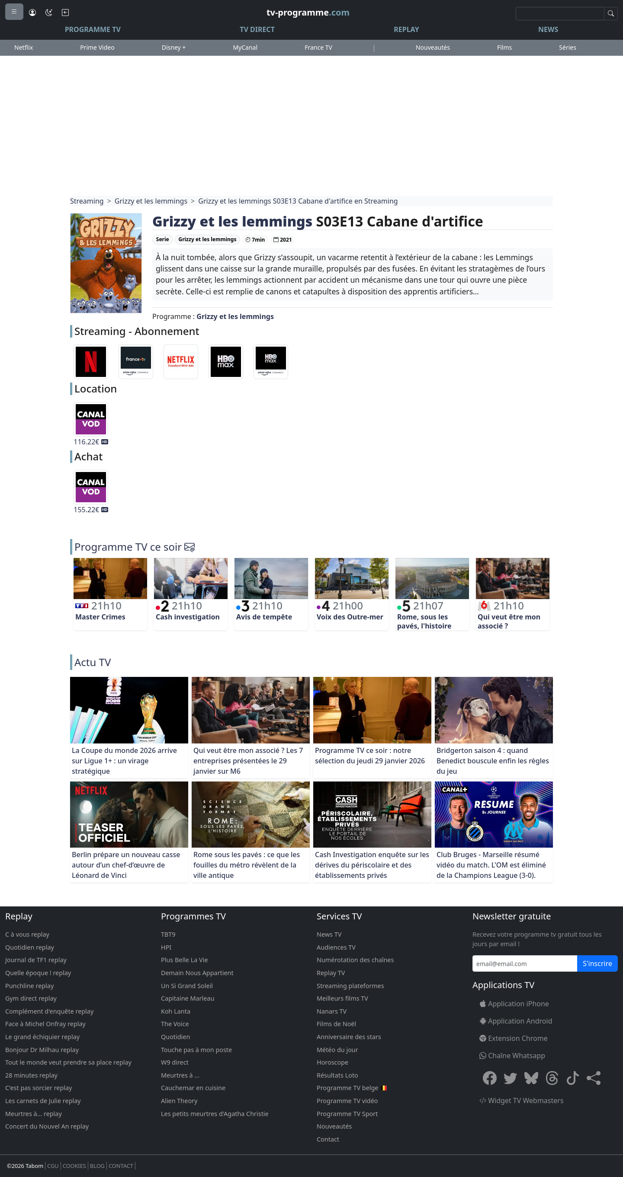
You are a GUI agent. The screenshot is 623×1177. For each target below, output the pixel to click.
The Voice (175, 1024)
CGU (53, 1166)
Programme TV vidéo (347, 1101)
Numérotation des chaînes (355, 960)
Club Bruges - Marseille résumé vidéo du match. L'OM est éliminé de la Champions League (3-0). (491, 865)
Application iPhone (514, 1003)
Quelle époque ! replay (38, 973)
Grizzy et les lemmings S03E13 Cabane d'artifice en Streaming (298, 201)
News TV (329, 934)
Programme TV (93, 29)
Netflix (23, 47)
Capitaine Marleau (187, 998)
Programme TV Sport (347, 1114)
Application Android (515, 1021)
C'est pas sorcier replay (38, 1088)
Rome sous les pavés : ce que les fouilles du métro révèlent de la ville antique (246, 865)
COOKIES (74, 1166)
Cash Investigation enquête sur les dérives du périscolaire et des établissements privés (372, 865)
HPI (166, 947)
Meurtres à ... (180, 1075)
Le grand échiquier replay (42, 1037)
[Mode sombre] (49, 12)
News (548, 29)
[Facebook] (490, 1078)
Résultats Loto (337, 1075)
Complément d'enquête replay (49, 1011)
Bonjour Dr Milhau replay (42, 1050)
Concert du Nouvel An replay (47, 1126)
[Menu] (14, 11)
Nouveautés (433, 47)
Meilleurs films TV (342, 998)
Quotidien (175, 1037)
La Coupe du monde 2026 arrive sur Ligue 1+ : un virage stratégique (124, 761)
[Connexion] (32, 12)
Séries (567, 47)
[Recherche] (560, 13)
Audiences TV (336, 947)
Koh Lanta (175, 1011)
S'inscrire (597, 963)
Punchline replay (29, 986)
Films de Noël (336, 1024)
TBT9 (168, 934)
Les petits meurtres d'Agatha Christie (215, 1114)
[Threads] (552, 1078)
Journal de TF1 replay (36, 960)
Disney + (174, 47)
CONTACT (121, 1166)
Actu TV (92, 662)
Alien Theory (179, 1101)
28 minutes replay (31, 1075)
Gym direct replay (31, 998)
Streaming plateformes (350, 986)
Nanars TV (332, 1011)
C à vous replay (27, 934)
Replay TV (331, 973)
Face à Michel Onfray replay (45, 1024)
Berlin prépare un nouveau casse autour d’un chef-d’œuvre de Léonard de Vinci (126, 865)
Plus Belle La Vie (184, 960)
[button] (594, 1078)
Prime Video (97, 47)
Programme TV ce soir (128, 546)
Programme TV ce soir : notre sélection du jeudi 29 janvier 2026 (370, 756)
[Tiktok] (573, 1078)
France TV (318, 47)
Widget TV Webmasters (521, 1100)
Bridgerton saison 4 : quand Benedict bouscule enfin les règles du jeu (493, 761)
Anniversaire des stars (349, 1037)
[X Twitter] (510, 1078)
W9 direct (175, 1062)
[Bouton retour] (65, 12)
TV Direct (257, 29)
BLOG (97, 1166)
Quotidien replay (29, 947)
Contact (328, 1139)
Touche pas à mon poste (196, 1050)
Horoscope (332, 1062)
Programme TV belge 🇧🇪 (352, 1088)
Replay (406, 29)
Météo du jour (337, 1050)
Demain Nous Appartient (197, 973)
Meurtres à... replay (33, 1114)
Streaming (87, 201)
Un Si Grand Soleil (187, 986)
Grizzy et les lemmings (151, 201)
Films (504, 47)
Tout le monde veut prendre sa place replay (68, 1062)
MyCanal (245, 47)
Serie (162, 239)
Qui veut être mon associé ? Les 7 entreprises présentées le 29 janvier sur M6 (248, 761)
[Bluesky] (531, 1078)
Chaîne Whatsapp (512, 1055)
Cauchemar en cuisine (193, 1088)
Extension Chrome (513, 1038)
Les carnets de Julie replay (43, 1101)
